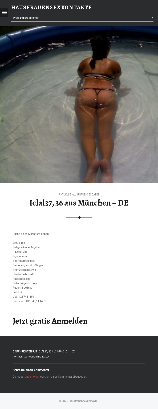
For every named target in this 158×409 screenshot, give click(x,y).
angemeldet (32, 376)
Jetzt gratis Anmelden (50, 321)
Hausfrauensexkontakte (83, 401)
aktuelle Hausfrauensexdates (79, 194)
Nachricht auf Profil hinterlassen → (32, 356)
